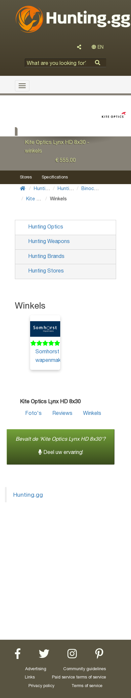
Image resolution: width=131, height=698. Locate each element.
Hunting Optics (74, 188)
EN (98, 47)
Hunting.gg (28, 494)
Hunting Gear (48, 188)
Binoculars (93, 188)
